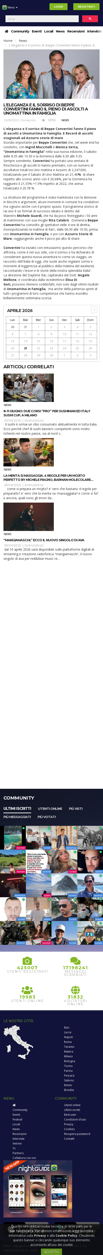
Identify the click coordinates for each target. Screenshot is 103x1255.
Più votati (47, 817)
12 (90, 334)
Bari (66, 1027)
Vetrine (17, 1143)
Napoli (68, 1037)
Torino (68, 1066)
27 (12, 355)
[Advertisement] (51, 619)
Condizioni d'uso (75, 1119)
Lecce (67, 1032)
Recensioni (75, 31)
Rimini (68, 1085)
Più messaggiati (17, 817)
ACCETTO (51, 1252)
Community (20, 31)
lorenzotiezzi (34, 420)
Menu (10, 9)
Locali (48, 31)
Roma (68, 1042)
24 (64, 348)
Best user (70, 1115)
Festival (17, 1119)
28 (25, 355)
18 (77, 341)
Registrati (86, 6)
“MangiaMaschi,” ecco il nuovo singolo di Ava (43, 540)
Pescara (69, 1075)
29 (38, 355)
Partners (18, 1153)
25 (77, 348)
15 (38, 341)
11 (77, 334)
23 (51, 348)
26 (90, 348)
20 (12, 348)
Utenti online (50, 809)
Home (8, 40)
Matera (68, 1051)
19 (90, 341)
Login (58, 6)
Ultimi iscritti (17, 808)
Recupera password (77, 1134)
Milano (68, 1056)
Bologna (69, 1061)
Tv (14, 1148)
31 (25, 327)
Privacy (68, 1124)
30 (12, 327)
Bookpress (29, 120)
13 (12, 341)
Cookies (69, 1129)
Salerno (69, 1080)
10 (64, 334)
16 (51, 341)
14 (25, 341)
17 (64, 341)
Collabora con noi (24, 1158)
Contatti (69, 1139)
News (60, 31)
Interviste (94, 31)
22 (38, 348)
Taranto (69, 1047)
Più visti (75, 809)
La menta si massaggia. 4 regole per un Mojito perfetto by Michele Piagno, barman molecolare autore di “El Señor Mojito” (47, 480)
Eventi (36, 31)
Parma (68, 1071)
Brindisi (69, 1090)
